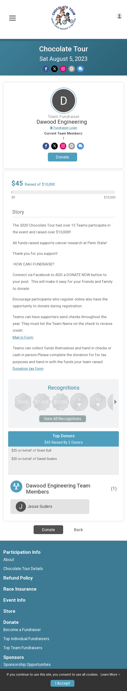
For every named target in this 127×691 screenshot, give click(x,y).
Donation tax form (28, 368)
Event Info (14, 600)
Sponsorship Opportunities (27, 664)
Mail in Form (23, 337)
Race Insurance (20, 589)
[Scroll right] (115, 402)
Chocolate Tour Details (23, 568)
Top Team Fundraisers (22, 648)
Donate (62, 157)
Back (78, 529)
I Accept (62, 683)
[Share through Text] (80, 69)
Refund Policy (18, 578)
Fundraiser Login (63, 128)
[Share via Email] (71, 69)
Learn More (109, 675)
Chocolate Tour (63, 49)
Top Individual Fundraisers (26, 639)
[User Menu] (119, 16)
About (8, 559)
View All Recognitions (62, 418)
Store (9, 611)
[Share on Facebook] (46, 69)
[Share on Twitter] (54, 69)
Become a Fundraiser (22, 629)
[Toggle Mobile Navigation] (12, 18)
